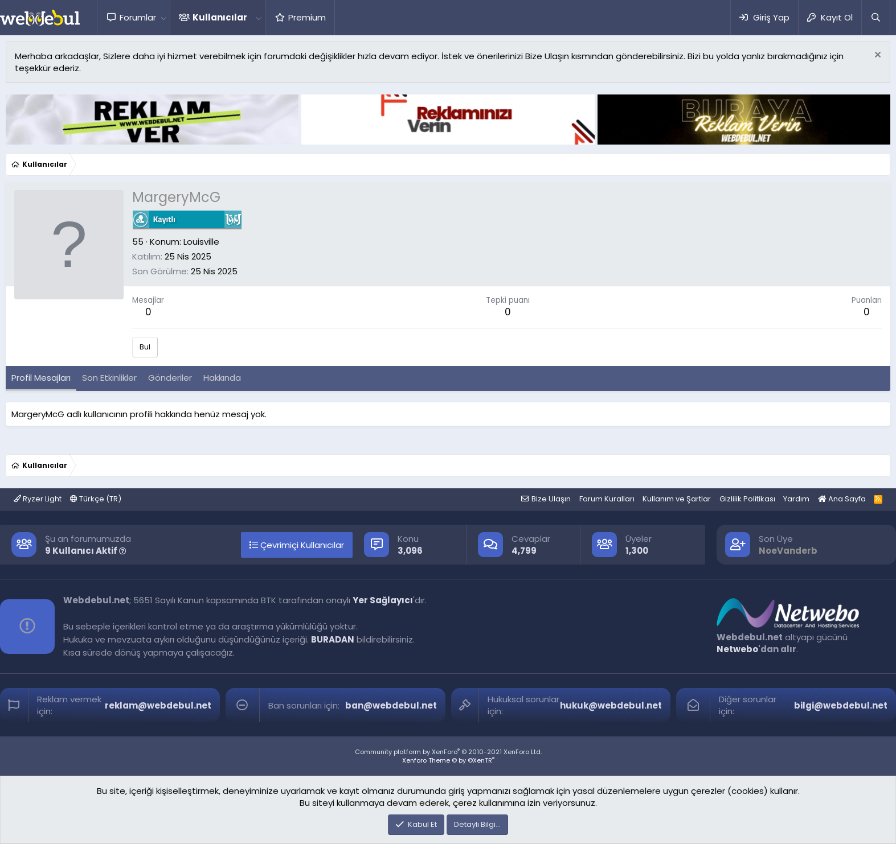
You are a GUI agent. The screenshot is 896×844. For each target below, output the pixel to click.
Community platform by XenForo (448, 751)
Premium (307, 17)
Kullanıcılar (220, 17)
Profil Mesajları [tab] (41, 378)
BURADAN (332, 639)
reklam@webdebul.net (158, 705)
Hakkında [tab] (222, 378)
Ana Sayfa (842, 498)
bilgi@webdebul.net (840, 705)
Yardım (796, 498)
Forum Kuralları (607, 498)
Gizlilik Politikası (747, 498)
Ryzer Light (38, 498)
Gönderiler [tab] (170, 378)
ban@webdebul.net (391, 705)
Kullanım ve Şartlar (677, 498)
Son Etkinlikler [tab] (109, 378)
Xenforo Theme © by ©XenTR (448, 760)
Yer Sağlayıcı (383, 600)
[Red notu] (876, 56)
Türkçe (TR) (95, 498)
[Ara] (875, 17)
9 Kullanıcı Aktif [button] (85, 551)
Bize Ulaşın (551, 498)
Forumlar (138, 17)
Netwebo (737, 649)
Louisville (201, 242)
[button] (163, 17)
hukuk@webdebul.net (611, 705)
